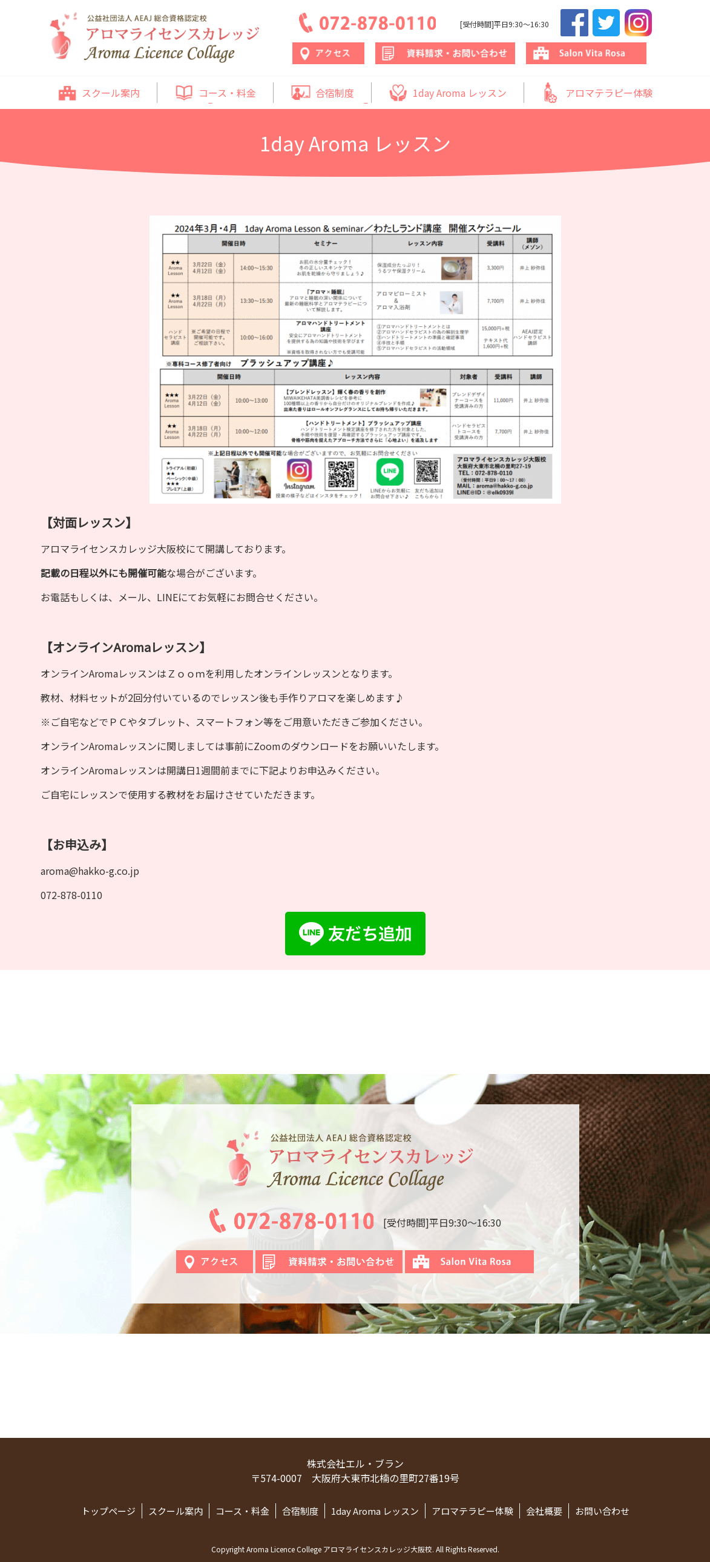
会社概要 (544, 1510)
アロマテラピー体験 (596, 92)
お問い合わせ (602, 1510)
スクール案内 (99, 92)
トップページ (108, 1510)
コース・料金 (215, 92)
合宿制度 (322, 92)
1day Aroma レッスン (448, 92)
